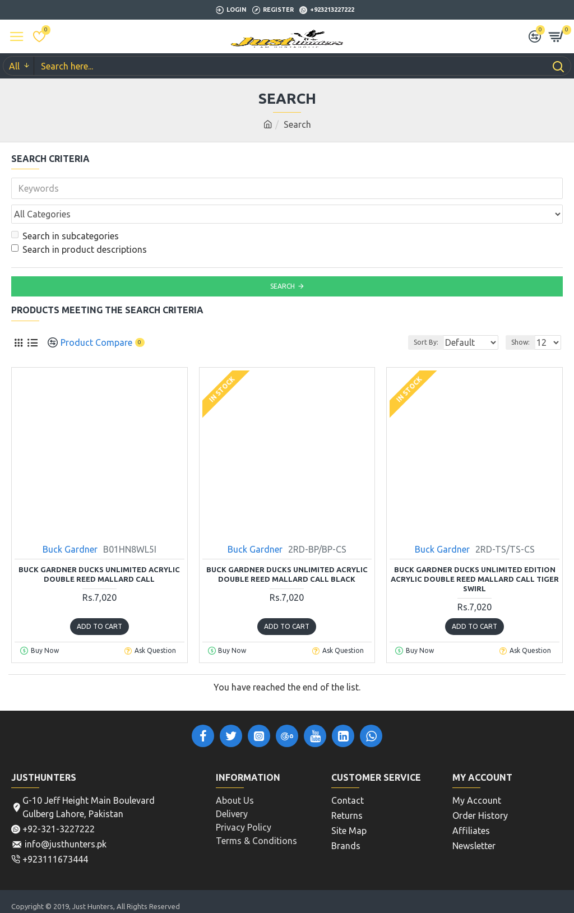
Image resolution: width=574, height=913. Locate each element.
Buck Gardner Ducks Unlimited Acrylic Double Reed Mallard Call (99, 549)
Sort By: (397, 317)
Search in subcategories (65, 211)
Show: (520, 317)
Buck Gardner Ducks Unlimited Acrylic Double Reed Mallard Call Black (287, 549)
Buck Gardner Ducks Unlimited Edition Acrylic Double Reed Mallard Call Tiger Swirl (475, 554)
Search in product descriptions (79, 225)
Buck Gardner (70, 525)
